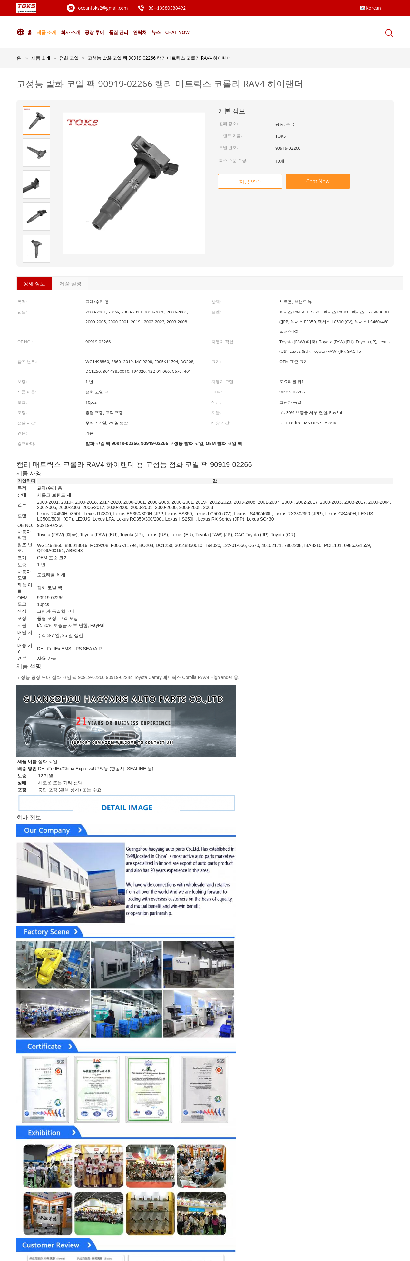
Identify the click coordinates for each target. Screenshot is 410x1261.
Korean (373, 8)
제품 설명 (71, 283)
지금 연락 (250, 181)
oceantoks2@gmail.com (103, 8)
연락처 (140, 32)
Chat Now (177, 32)
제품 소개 (46, 32)
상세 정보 (34, 283)
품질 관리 (118, 32)
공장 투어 (94, 32)
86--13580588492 (167, 8)
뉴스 (156, 32)
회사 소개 (70, 32)
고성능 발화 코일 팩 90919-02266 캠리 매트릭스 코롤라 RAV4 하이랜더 (159, 58)
